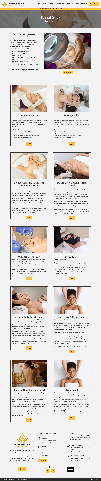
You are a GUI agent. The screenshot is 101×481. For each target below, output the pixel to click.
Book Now (93, 4)
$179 (29, 348)
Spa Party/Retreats (81, 4)
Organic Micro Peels (29, 256)
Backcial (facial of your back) (29, 389)
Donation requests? (77, 456)
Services (51, 4)
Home (38, 4)
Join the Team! (76, 445)
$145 (29, 217)
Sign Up (22, 469)
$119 (71, 418)
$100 (29, 144)
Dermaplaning (72, 115)
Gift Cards (60, 4)
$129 (71, 351)
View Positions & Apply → (79, 451)
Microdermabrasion (29, 115)
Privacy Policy (93, 479)
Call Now (43, 460)
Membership (69, 4)
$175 (29, 278)
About (44, 4)
